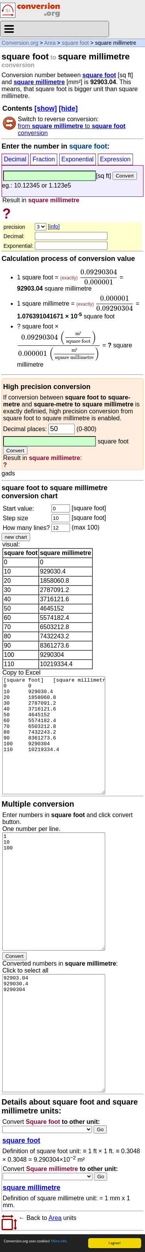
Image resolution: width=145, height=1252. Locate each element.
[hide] (68, 108)
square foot (75, 43)
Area (50, 43)
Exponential (77, 159)
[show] (45, 108)
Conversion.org (20, 43)
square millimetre (39, 82)
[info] (54, 226)
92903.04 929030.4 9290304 (53, 1033)
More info (59, 1241)
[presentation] (98, 277)
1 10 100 (53, 891)
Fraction (43, 159)
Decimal (15, 159)
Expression (115, 159)
